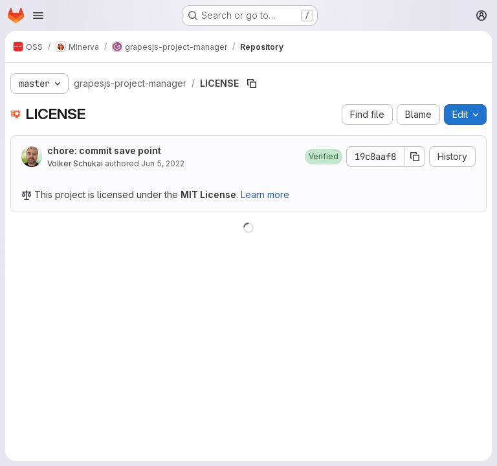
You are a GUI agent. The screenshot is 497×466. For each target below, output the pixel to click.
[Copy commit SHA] (414, 156)
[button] (323, 156)
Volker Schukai (75, 163)
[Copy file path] (251, 83)
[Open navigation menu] (38, 15)
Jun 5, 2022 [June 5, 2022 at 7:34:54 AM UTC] (162, 163)
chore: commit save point (104, 150)
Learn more (265, 194)
